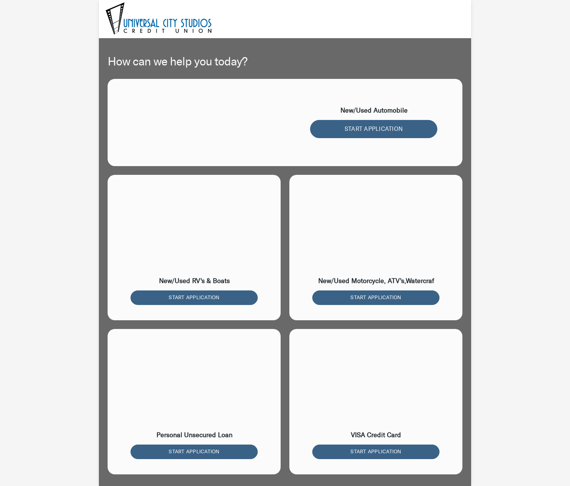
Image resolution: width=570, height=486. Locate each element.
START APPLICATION (374, 128)
